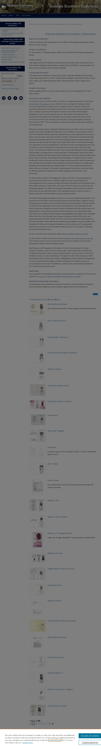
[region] (50, 739)
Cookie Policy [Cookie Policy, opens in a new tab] (27, 743)
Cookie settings (54, 740)
